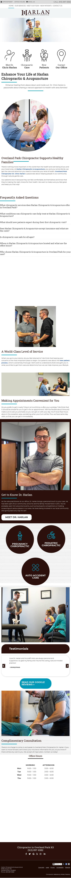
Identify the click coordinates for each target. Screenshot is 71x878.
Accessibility (60, 867)
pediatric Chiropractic (51, 539)
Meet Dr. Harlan (16, 517)
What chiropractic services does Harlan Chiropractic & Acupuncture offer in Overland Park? (35, 206)
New (44, 58)
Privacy (53, 867)
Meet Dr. (9, 58)
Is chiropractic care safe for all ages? (17, 237)
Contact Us (57, 6)
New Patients (46, 6)
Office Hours (19, 2)
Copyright (41, 867)
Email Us (30, 2)
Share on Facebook (66, 864)
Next (67, 665)
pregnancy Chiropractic (19, 539)
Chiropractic (27, 58)
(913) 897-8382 (65, 2)
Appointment (7, 2)
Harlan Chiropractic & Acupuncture (30, 169)
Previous (3, 665)
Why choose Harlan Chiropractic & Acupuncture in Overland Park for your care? (35, 253)
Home (11, 6)
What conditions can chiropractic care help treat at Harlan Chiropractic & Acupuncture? (35, 214)
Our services (20, 6)
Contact (61, 58)
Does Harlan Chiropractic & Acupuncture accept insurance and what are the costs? (34, 229)
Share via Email (69, 864)
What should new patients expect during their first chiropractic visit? (33, 222)
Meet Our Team (33, 6)
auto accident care (35, 571)
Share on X (64, 864)
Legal (47, 867)
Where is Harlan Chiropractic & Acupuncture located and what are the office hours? (33, 244)
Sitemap (67, 867)
